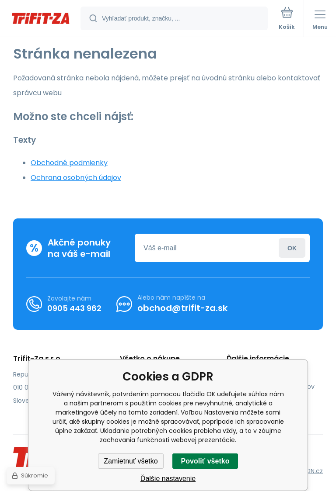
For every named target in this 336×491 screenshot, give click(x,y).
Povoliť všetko (205, 461)
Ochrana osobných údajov (76, 178)
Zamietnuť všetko (131, 461)
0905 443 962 (74, 308)
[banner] (41, 19)
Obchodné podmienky (69, 163)
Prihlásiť (292, 248)
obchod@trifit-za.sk (182, 308)
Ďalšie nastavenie (168, 478)
